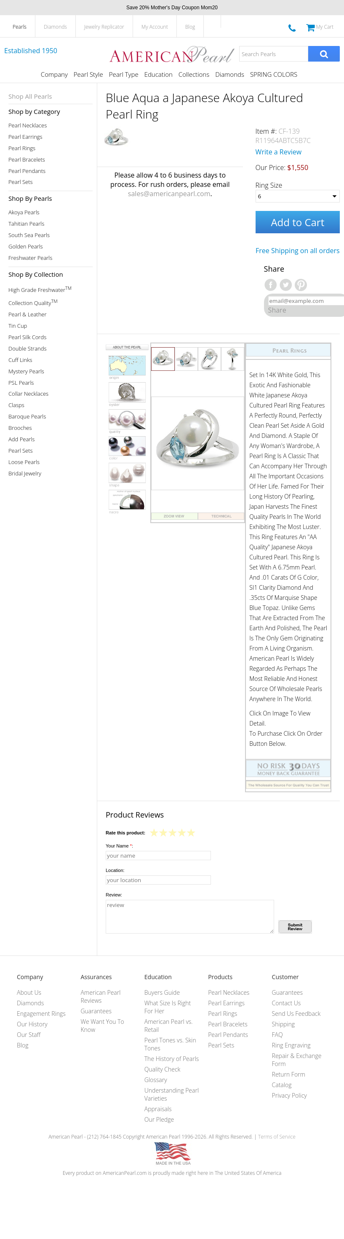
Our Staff (28, 1035)
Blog (190, 26)
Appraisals (158, 1109)
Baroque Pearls (27, 416)
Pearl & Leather (27, 314)
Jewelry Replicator (104, 26)
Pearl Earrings (25, 136)
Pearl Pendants (26, 171)
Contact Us (286, 1003)
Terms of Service (277, 1136)
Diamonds (55, 26)
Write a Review (279, 152)
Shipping (283, 1024)
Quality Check (162, 1069)
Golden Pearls (25, 246)
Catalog (282, 1085)
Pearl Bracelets (26, 159)
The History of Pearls (171, 1059)
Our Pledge (159, 1119)
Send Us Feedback (296, 1014)
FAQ (277, 1035)
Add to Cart (297, 222)
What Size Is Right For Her (167, 1007)
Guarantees (96, 1011)
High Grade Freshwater (40, 289)
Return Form (288, 1074)
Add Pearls (21, 439)
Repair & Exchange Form (297, 1060)
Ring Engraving (291, 1045)
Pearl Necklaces (27, 125)
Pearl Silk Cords (27, 337)
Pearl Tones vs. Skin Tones (170, 1044)
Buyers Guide (162, 992)
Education (158, 74)
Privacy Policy (289, 1095)
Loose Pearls (24, 462)
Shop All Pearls (30, 96)
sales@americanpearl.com (169, 193)
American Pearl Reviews (100, 996)
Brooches (20, 428)
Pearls (20, 26)
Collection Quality (33, 302)
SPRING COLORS (273, 74)
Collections (194, 74)
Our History (32, 1024)
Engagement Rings (41, 1014)
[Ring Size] (298, 196)
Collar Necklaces (28, 393)
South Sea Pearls (29, 235)
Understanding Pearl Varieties (171, 1094)
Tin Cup (17, 325)
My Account (154, 26)
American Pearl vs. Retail (168, 1026)
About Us (29, 992)
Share (277, 310)
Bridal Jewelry (24, 473)
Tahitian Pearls (26, 223)
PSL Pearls (21, 382)
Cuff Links (20, 360)
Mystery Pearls (26, 371)
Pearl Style (88, 74)
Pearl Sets (20, 182)
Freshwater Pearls (30, 258)
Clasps (16, 405)
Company (54, 74)
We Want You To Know (102, 1026)
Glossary (155, 1080)
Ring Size (269, 185)
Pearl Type (124, 74)
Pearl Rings (21, 148)
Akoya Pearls (24, 212)
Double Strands (27, 348)
